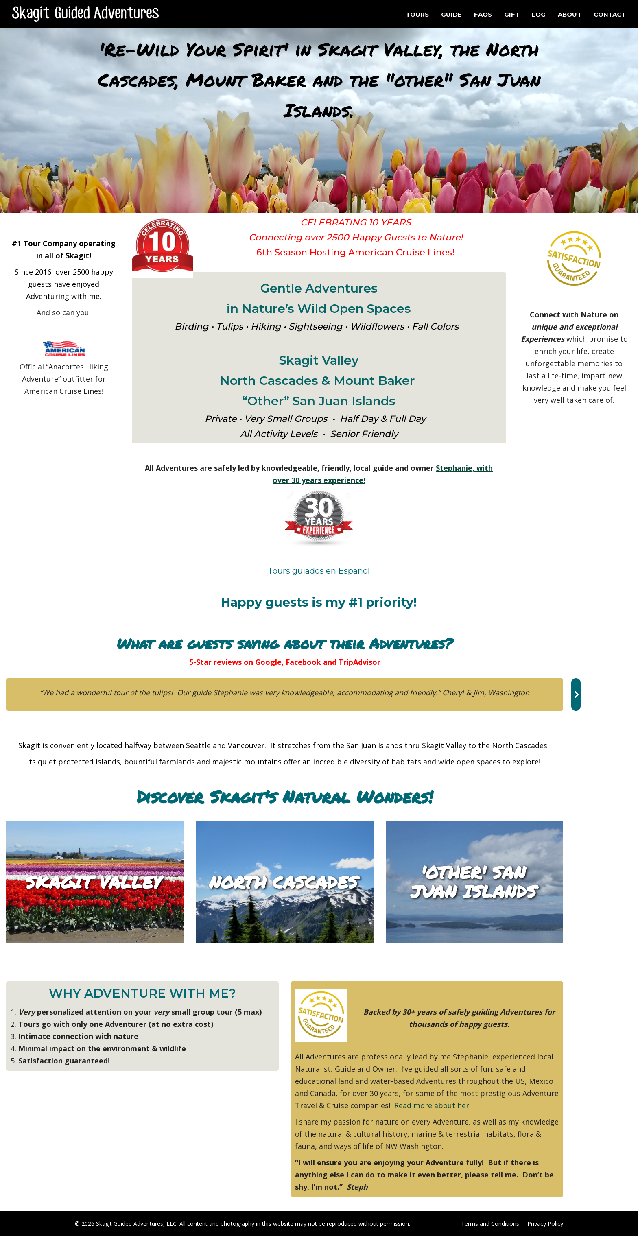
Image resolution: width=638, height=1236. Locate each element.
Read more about (425, 1105)
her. (464, 1105)
